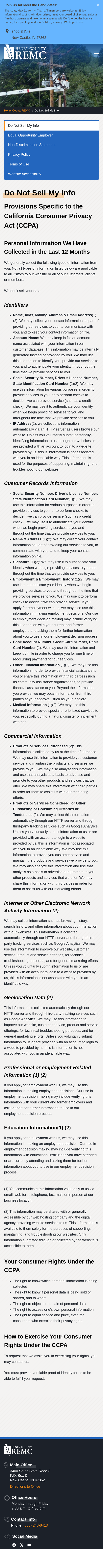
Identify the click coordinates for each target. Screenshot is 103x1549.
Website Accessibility (24, 174)
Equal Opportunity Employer (30, 135)
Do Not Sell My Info (23, 126)
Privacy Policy (19, 155)
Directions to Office (25, 1486)
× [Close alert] (98, 5)
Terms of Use (18, 164)
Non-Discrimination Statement (32, 145)
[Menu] (96, 53)
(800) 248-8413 (35, 1525)
